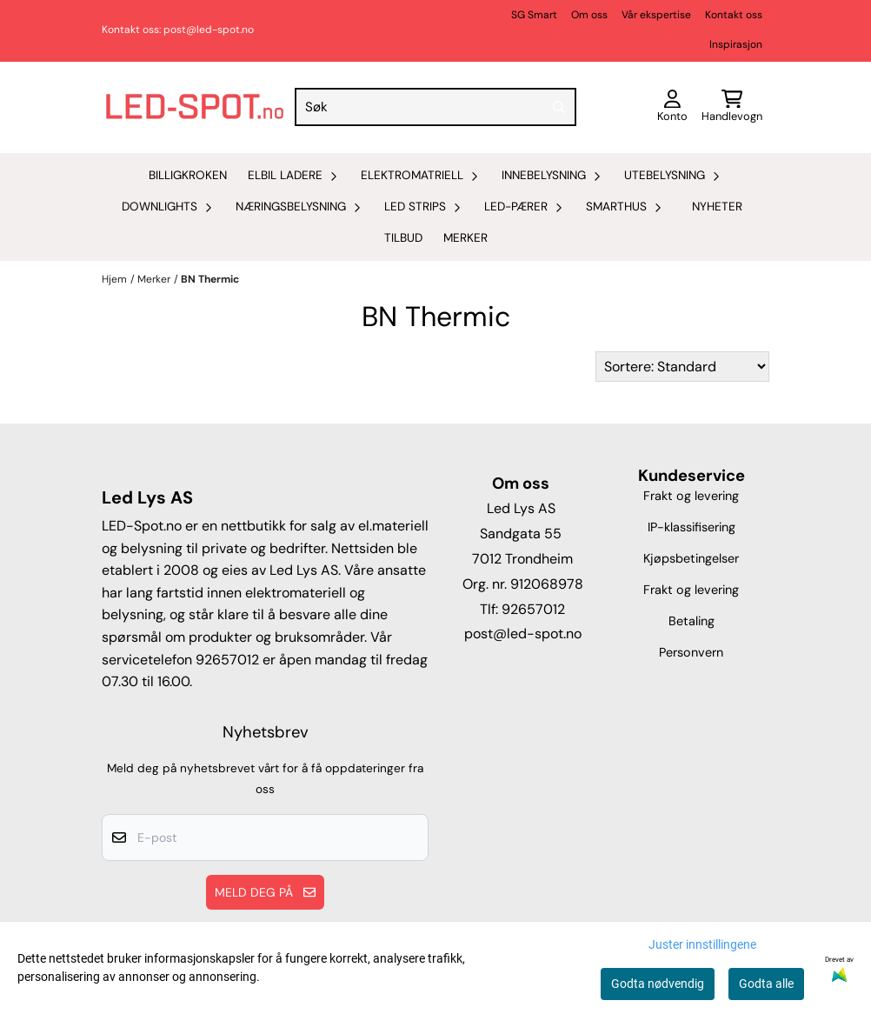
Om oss (589, 15)
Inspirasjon (735, 44)
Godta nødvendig (657, 984)
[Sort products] (682, 366)
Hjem (114, 279)
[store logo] (195, 107)
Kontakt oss (733, 15)
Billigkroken (188, 175)
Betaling (691, 621)
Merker (465, 237)
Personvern (691, 652)
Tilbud (403, 237)
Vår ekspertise (656, 15)
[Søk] (436, 107)
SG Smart (534, 15)
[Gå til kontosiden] (672, 108)
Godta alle (766, 984)
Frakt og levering (691, 496)
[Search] (559, 107)
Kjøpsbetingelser (691, 558)
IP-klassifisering (691, 527)
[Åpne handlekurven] (732, 108)
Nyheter (717, 206)
